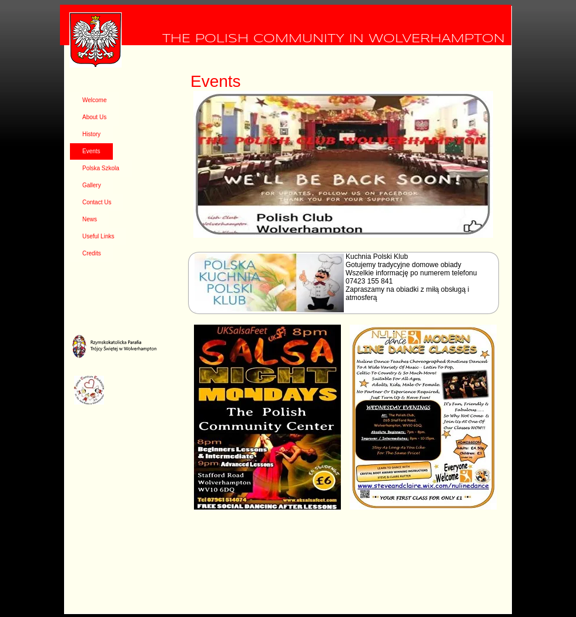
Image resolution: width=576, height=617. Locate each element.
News (89, 219)
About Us (94, 117)
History (91, 134)
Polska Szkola (100, 168)
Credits (91, 253)
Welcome (94, 100)
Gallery (91, 185)
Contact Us (96, 202)
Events (91, 151)
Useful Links (98, 236)
